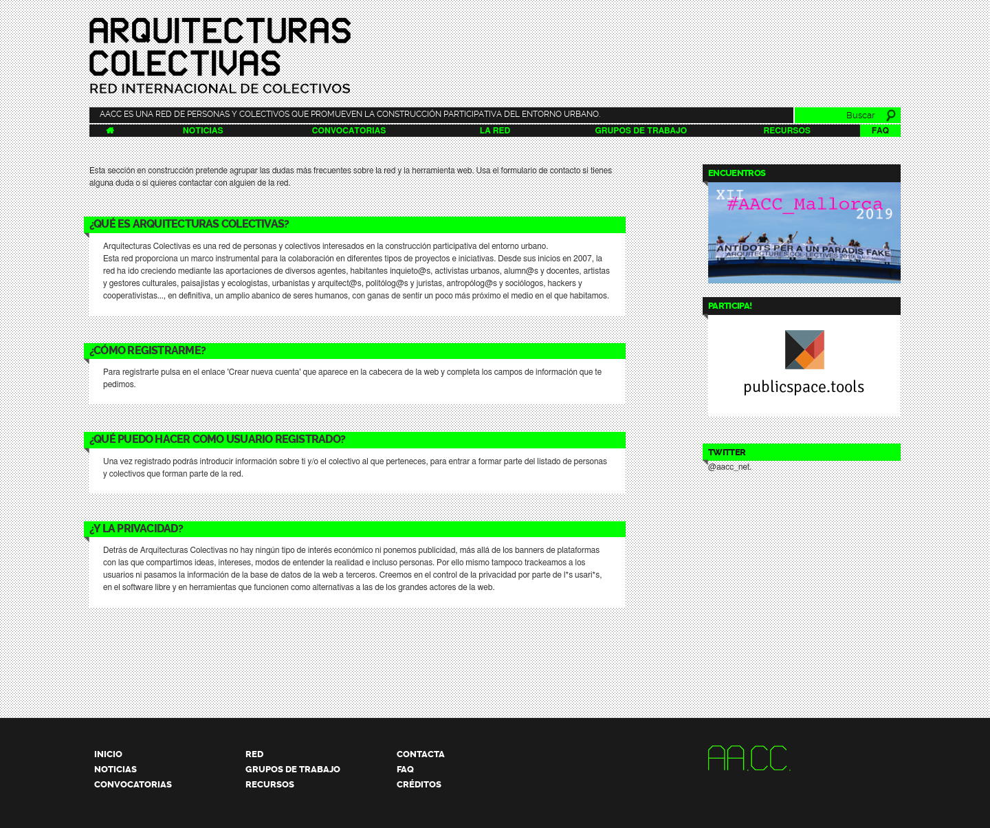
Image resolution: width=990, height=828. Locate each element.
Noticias (203, 131)
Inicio (108, 754)
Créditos (419, 784)
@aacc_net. (729, 467)
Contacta (421, 754)
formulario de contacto (541, 170)
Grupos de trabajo (641, 131)
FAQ (880, 131)
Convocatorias (349, 131)
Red (254, 754)
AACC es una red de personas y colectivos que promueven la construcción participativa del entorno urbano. (350, 114)
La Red (495, 131)
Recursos (787, 131)
